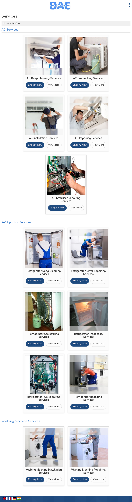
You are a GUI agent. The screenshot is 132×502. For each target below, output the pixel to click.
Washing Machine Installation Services (44, 471)
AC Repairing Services (88, 138)
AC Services (10, 29)
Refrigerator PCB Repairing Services (43, 398)
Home (6, 23)
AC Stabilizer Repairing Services (66, 200)
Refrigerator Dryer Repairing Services (88, 273)
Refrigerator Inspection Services (88, 336)
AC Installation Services (43, 138)
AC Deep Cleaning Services (44, 78)
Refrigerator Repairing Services (88, 398)
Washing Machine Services (21, 421)
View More (53, 85)
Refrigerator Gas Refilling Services (44, 336)
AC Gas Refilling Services (88, 78)
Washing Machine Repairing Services (88, 471)
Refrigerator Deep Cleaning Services (44, 273)
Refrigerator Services (16, 222)
